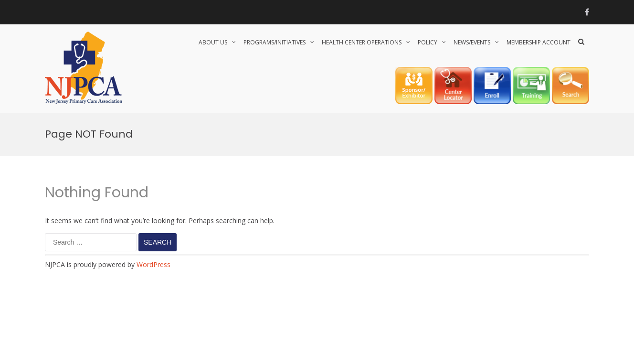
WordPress (153, 264)
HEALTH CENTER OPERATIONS (362, 42)
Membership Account (539, 42)
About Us (213, 42)
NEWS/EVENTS (472, 42)
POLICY (427, 42)
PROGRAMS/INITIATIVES (274, 42)
